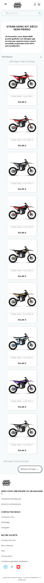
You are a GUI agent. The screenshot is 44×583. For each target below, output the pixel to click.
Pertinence (22, 57)
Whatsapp (5, 522)
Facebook (12, 566)
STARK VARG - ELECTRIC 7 (22, 445)
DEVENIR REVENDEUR (11, 499)
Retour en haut (30, 469)
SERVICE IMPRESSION (11, 504)
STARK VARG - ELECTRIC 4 (22, 358)
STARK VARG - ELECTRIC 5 (22, 227)
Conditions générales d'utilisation (14, 561)
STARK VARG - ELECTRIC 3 (22, 184)
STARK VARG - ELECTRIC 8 (22, 314)
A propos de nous (8, 540)
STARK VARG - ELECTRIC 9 (22, 140)
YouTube (18, 566)
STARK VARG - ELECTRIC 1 (22, 96)
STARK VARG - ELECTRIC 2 (22, 271)
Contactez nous (7, 517)
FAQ (3, 551)
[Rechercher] (22, 13)
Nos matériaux (7, 545)
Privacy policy (6, 556)
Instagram (5, 528)
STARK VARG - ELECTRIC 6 (22, 401)
